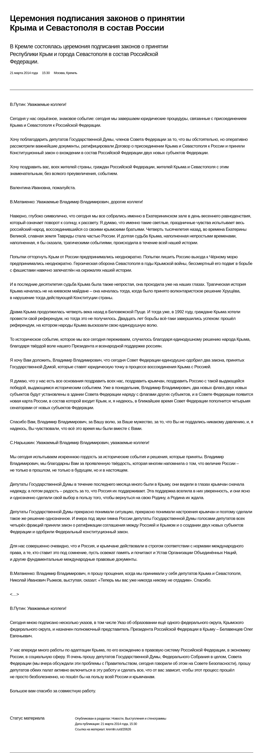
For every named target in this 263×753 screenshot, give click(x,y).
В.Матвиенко (22, 201)
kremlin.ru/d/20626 (118, 729)
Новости (117, 718)
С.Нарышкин (22, 442)
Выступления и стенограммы (145, 718)
